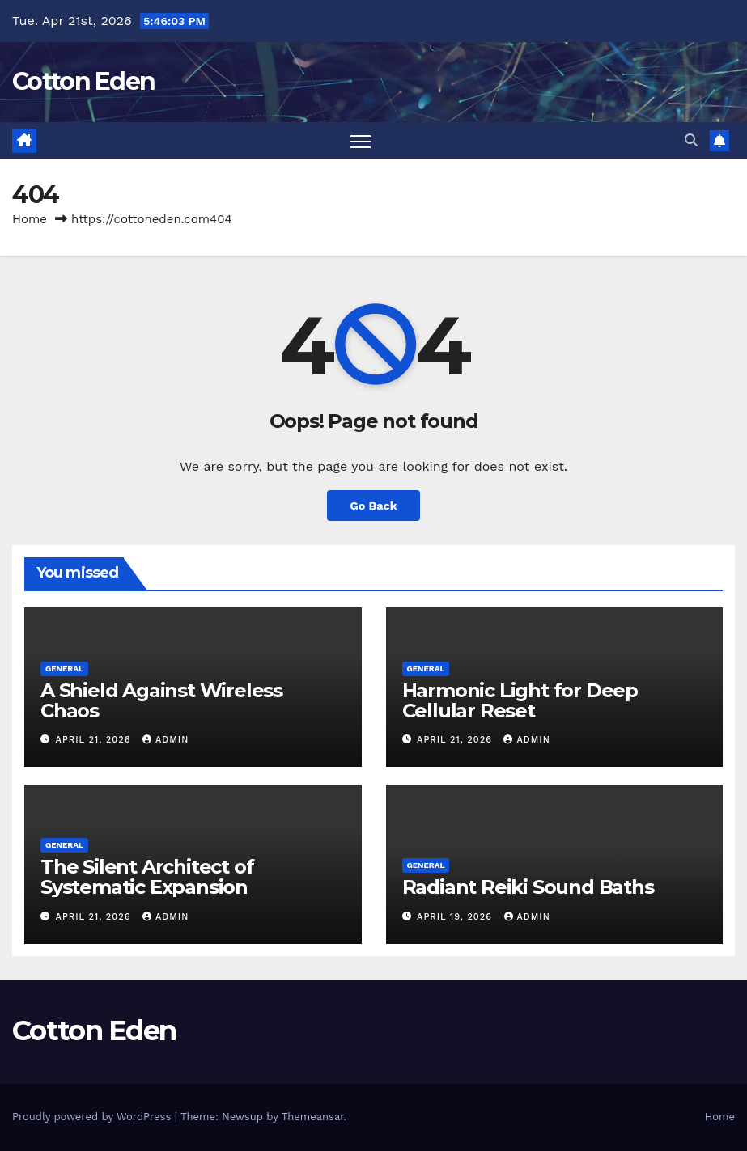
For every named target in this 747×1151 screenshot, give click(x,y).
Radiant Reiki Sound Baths (528, 887)
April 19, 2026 (456, 917)
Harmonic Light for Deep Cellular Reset (520, 700)
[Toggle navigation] (360, 140)
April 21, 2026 (95, 739)
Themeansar (313, 1117)
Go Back (373, 505)
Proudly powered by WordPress (93, 1117)
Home (29, 219)
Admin (165, 739)
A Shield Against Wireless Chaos (161, 700)
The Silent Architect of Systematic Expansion (146, 877)
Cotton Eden (83, 81)
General (64, 668)
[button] (691, 140)
